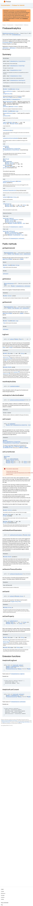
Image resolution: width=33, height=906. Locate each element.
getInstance (6, 48)
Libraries (2, 897)
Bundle (16, 123)
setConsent (5, 146)
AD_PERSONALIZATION (7, 447)
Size (14, 122)
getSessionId (6, 115)
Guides (2, 891)
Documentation (5, 5)
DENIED (20, 97)
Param (10, 347)
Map (4, 148)
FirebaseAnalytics (16, 34)
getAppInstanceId (7, 93)
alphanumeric (5, 357)
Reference (26, 25)
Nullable (13, 89)
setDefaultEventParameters (9, 181)
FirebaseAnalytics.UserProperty (17, 80)
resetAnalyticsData (7, 130)
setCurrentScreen (7, 161)
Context (16, 106)
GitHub (2, 899)
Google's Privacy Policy (15, 601)
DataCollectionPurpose (8, 33)
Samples (2, 895)
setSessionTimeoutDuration (9, 190)
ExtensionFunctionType (11, 222)
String (17, 89)
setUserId (5, 197)
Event (4, 347)
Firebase (4, 25)
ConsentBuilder (17, 235)
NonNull (5, 89)
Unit (24, 223)
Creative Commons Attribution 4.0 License (9, 720)
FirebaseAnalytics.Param (15, 76)
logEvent (5, 122)
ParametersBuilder (17, 223)
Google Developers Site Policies (24, 722)
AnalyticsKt (6, 218)
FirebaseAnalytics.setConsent (17, 238)
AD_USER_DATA (21, 446)
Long (17, 111)
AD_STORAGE (5, 446)
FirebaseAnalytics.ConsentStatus (17, 61)
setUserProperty (7, 203)
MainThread (6, 159)
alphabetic (8, 358)
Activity (12, 162)
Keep (5, 105)
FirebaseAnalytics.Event (15, 70)
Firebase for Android (18, 5)
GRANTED (21, 447)
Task (9, 89)
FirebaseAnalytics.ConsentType (16, 65)
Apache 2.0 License (6, 722)
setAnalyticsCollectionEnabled (10, 138)
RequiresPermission (8, 101)
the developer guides (7, 42)
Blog (2, 904)
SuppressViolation (8, 91)
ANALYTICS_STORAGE (7, 97)
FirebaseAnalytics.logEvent (16, 226)
